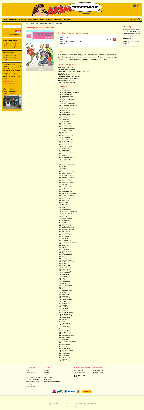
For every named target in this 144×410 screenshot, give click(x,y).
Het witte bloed (66, 148)
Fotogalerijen (47, 374)
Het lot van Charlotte (67, 139)
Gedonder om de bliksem (68, 177)
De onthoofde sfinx (67, 94)
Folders (28, 375)
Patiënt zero (65, 346)
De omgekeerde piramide (69, 125)
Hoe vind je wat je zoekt (32, 381)
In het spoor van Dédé (68, 229)
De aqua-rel (65, 222)
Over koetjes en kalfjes (68, 135)
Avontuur (66, 80)
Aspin (76, 407)
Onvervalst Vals (66, 344)
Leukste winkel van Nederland (52, 381)
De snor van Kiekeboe (68, 126)
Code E (64, 301)
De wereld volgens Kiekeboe (69, 211)
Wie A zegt (64, 319)
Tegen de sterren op (67, 96)
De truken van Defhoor (68, 316)
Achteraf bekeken (66, 334)
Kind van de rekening (67, 350)
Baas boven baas (66, 267)
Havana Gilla (65, 216)
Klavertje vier (65, 141)
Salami (63, 343)
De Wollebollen (66, 90)
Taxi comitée (65, 245)
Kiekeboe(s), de (40, 23)
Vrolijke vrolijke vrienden (68, 262)
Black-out (64, 168)
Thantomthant (65, 200)
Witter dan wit (65, 204)
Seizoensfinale (66, 353)
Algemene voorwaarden (32, 379)
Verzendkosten (30, 374)
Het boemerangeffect (67, 276)
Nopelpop (64, 359)
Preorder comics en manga (33, 383)
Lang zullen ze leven (67, 224)
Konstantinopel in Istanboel (69, 164)
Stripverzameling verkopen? (33, 377)
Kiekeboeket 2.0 (66, 89)
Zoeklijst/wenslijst (30, 386)
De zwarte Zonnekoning (68, 103)
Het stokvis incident (67, 180)
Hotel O (64, 161)
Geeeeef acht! (65, 119)
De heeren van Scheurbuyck (69, 242)
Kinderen (71, 80)
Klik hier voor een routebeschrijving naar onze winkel (10, 83)
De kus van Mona (66, 186)
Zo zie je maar (65, 326)
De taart (64, 166)
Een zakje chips (66, 112)
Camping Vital (65, 355)
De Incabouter (65, 249)
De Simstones (65, 233)
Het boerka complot (67, 260)
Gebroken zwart (66, 323)
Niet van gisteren (66, 332)
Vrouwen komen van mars (69, 289)
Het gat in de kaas (67, 188)
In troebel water (66, 337)
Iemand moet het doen (68, 335)
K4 (62, 328)
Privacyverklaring (30, 384)
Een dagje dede (66, 298)
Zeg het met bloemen (67, 182)
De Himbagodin (66, 258)
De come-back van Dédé (68, 197)
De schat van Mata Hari (68, 99)
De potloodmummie (67, 254)
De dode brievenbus (67, 312)
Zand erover (65, 202)
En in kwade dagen (67, 271)
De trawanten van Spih (68, 108)
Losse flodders (66, 317)
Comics (35, 19)
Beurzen (46, 375)
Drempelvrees (65, 215)
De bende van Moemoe (68, 157)
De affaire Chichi (66, 240)
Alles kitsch (65, 247)
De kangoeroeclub (67, 285)
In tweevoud (65, 244)
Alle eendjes (65, 296)
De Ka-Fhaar (65, 121)
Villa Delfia (64, 155)
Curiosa (41, 19)
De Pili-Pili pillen (66, 123)
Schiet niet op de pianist (68, 179)
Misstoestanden (66, 231)
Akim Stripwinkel (30, 23)
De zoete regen (66, 137)
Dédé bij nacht (65, 269)
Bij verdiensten (66, 274)
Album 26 (64, 132)
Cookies (84, 401)
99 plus (64, 253)
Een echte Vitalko (66, 265)
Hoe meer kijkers (66, 209)
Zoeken (18, 31)
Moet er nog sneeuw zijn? (69, 193)
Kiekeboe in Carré (66, 98)
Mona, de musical (66, 251)
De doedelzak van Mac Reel (69, 105)
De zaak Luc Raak (67, 146)
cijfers (15, 47)
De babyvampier (66, 220)
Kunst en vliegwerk (67, 218)
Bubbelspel (65, 310)
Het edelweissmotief (67, 143)
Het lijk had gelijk (66, 226)
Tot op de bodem (66, 314)
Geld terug (64, 283)
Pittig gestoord (65, 361)
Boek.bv (64, 278)
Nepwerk (64, 325)
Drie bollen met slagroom (68, 280)
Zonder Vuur (65, 308)
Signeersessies (48, 377)
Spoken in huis (66, 107)
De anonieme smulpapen (68, 128)
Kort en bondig (66, 281)
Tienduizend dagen (67, 290)
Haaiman (64, 184)
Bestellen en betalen (31, 372)
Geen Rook (65, 307)
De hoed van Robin (67, 235)
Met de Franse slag (67, 173)
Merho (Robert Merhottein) (73, 76)
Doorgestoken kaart (67, 191)
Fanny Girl (64, 116)
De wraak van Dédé (67, 175)
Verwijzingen (47, 379)
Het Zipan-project (66, 207)
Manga (30, 19)
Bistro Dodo (65, 305)
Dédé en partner (66, 330)
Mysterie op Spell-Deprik (68, 114)
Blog (5, 19)
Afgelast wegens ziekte (68, 171)
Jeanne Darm (65, 150)
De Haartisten (65, 101)
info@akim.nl (10, 93)
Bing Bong (64, 117)
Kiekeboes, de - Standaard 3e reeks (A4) (77, 71)
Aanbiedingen (67, 19)
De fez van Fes (66, 153)
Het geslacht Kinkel (67, 198)
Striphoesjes (57, 19)
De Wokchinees (66, 272)
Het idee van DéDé (67, 213)
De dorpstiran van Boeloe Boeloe (71, 92)
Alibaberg (64, 321)
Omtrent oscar (65, 294)
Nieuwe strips (13, 19)
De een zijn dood (66, 144)
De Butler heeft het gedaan (69, 341)
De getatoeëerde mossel (68, 134)
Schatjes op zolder (67, 299)
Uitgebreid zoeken (15, 34)
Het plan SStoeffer (67, 130)
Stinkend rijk (65, 287)
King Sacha (65, 206)
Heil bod (64, 256)
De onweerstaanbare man (69, 195)
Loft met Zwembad (67, 352)
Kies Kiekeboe (65, 110)
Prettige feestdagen (67, 152)
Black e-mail (65, 238)
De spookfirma (66, 159)
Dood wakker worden (67, 348)
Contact (28, 370)
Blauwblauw (65, 339)
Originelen (49, 19)
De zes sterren (66, 189)
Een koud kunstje (66, 162)
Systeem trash (65, 357)
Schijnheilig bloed (66, 303)
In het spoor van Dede (68, 227)
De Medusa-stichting (67, 170)
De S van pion (65, 236)
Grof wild (64, 292)
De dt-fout (64, 263)
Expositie (46, 372)
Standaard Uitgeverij (69, 82)
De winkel (46, 370)
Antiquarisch (22, 19)
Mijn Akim (134, 19)
